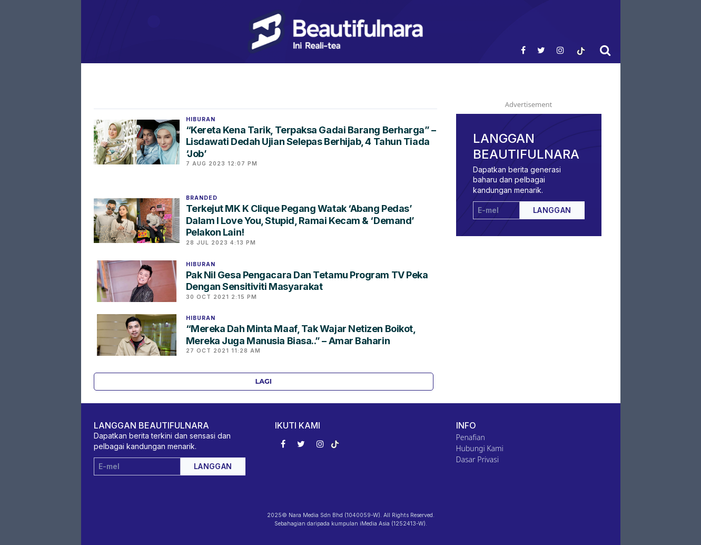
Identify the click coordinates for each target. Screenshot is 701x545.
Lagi (263, 381)
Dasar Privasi (477, 459)
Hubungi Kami (479, 448)
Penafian (470, 437)
